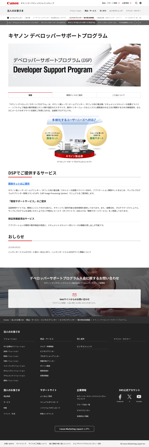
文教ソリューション (11, 361)
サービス (7, 402)
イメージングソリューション (14, 366)
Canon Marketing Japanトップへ (74, 428)
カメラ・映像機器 (46, 346)
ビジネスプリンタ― (47, 351)
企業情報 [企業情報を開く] (125, 3)
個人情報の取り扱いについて (60, 443)
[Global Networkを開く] (140, 3)
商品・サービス (90, 10)
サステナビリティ (83, 410)
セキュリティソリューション (14, 371)
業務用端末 (44, 371)
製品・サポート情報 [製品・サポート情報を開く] (109, 3)
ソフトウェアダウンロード (50, 408)
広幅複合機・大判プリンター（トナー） (109, 18)
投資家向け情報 (82, 416)
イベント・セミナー (133, 10)
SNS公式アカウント (129, 390)
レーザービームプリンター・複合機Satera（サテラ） (50, 18)
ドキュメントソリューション (14, 375)
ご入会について (118, 95)
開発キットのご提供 (74, 95)
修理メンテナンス (46, 413)
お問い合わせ (9, 443)
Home (6, 320)
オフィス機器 (45, 366)
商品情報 (7, 396)
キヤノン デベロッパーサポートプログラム (81, 22)
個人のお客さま (12, 390)
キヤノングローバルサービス (107, 22)
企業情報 (81, 390)
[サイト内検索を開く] (136, 3)
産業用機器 (44, 375)
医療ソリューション (11, 356)
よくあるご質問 (46, 396)
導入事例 (103, 10)
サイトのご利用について (38, 443)
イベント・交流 (9, 413)
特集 (5, 408)
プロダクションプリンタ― (50, 356)
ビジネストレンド (116, 10)
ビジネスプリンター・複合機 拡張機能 (82, 18)
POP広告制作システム (126, 22)
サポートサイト (48, 390)
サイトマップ (21, 443)
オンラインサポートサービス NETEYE (53, 22)
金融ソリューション (11, 351)
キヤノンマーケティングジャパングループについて (91, 397)
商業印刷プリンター (47, 361)
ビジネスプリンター (16, 18)
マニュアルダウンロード (49, 402)
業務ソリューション (11, 380)
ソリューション (75, 10)
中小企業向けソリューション (14, 346)
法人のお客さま (15, 10)
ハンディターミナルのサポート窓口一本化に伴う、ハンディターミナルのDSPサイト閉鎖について (49, 252)
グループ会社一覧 (83, 404)
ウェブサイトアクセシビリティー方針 (87, 443)
